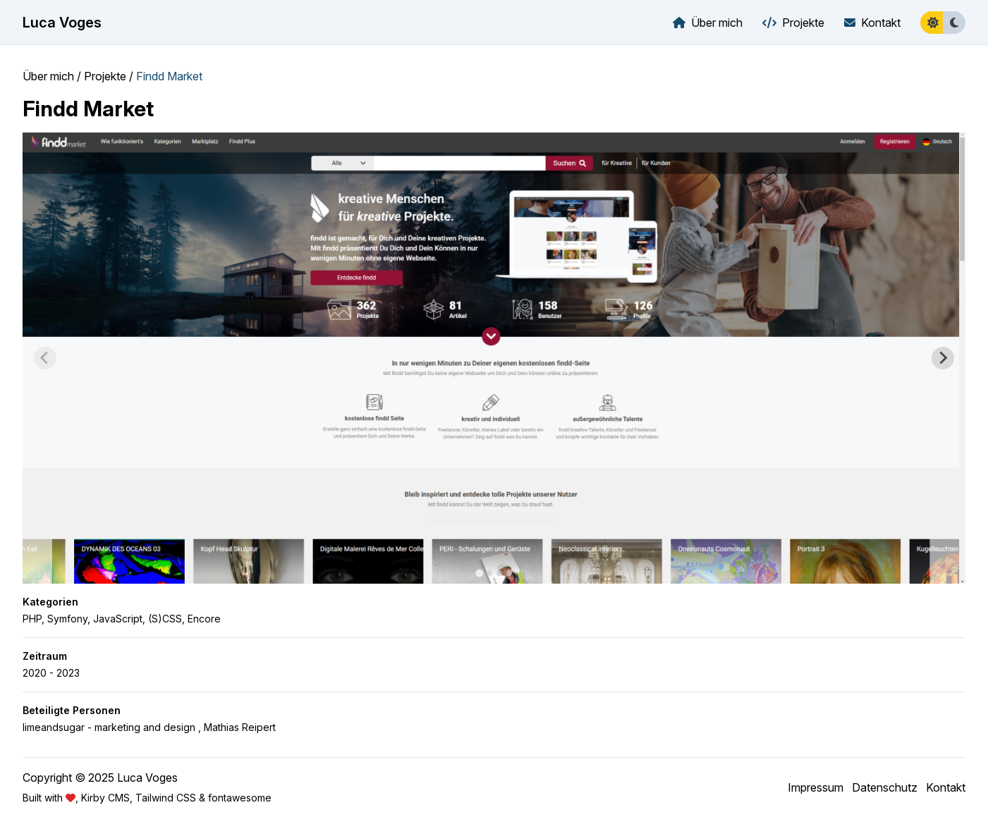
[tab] (479, 573)
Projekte (105, 76)
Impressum (815, 787)
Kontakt (945, 787)
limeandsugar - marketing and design (109, 727)
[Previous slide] (45, 358)
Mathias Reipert (240, 727)
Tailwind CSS (165, 798)
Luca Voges (62, 22)
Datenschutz (884, 787)
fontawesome (240, 798)
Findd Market (169, 76)
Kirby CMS (105, 798)
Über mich (48, 76)
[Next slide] (943, 358)
